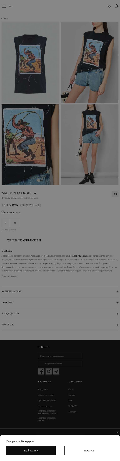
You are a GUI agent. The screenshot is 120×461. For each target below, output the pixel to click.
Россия (89, 450)
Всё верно (31, 450)
